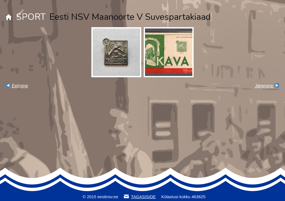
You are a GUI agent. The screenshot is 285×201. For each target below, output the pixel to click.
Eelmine (17, 85)
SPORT (31, 17)
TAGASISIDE (143, 196)
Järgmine (267, 85)
